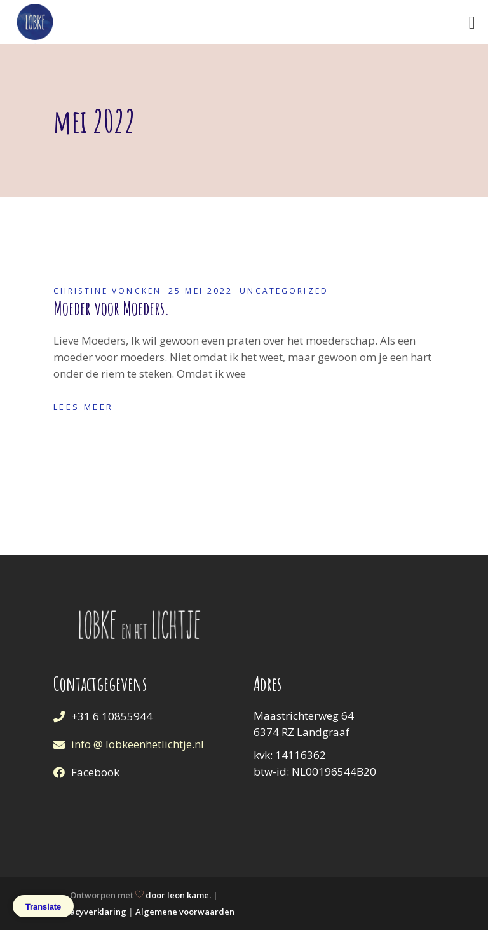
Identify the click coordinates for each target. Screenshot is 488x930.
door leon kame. (178, 895)
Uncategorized (284, 290)
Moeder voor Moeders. (111, 308)
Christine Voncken (107, 290)
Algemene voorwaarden (184, 911)
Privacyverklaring (90, 911)
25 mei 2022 (200, 290)
